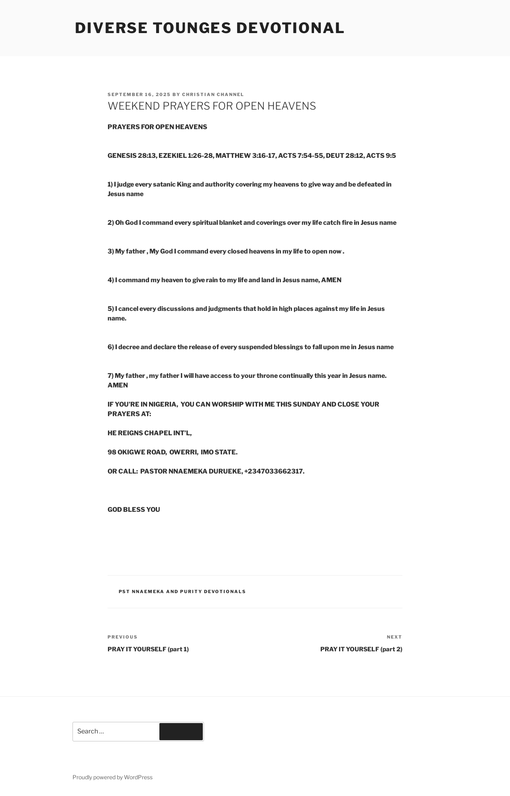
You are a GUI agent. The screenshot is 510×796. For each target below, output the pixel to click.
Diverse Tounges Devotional (210, 28)
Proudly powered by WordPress (113, 777)
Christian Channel (213, 94)
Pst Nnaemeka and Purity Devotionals (183, 591)
